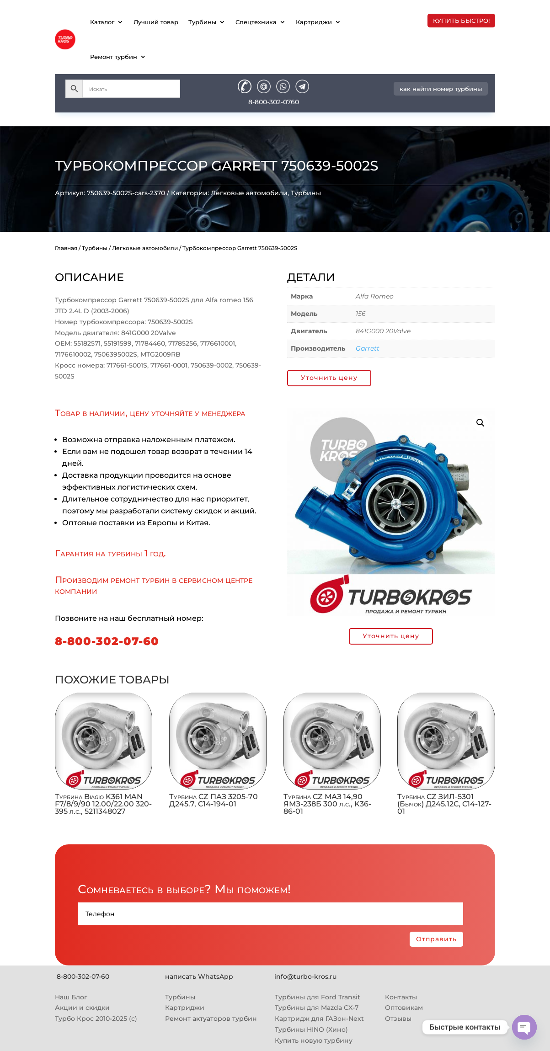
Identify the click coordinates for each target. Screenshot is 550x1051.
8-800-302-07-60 (107, 641)
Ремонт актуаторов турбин (211, 1018)
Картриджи (314, 22)
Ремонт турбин (113, 56)
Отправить (436, 939)
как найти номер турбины (441, 88)
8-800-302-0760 (273, 102)
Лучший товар (155, 22)
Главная (66, 248)
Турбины (202, 22)
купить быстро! (461, 20)
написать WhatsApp (199, 976)
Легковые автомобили (249, 193)
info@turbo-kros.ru (305, 976)
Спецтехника (256, 22)
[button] (480, 423)
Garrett (367, 348)
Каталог (102, 22)
